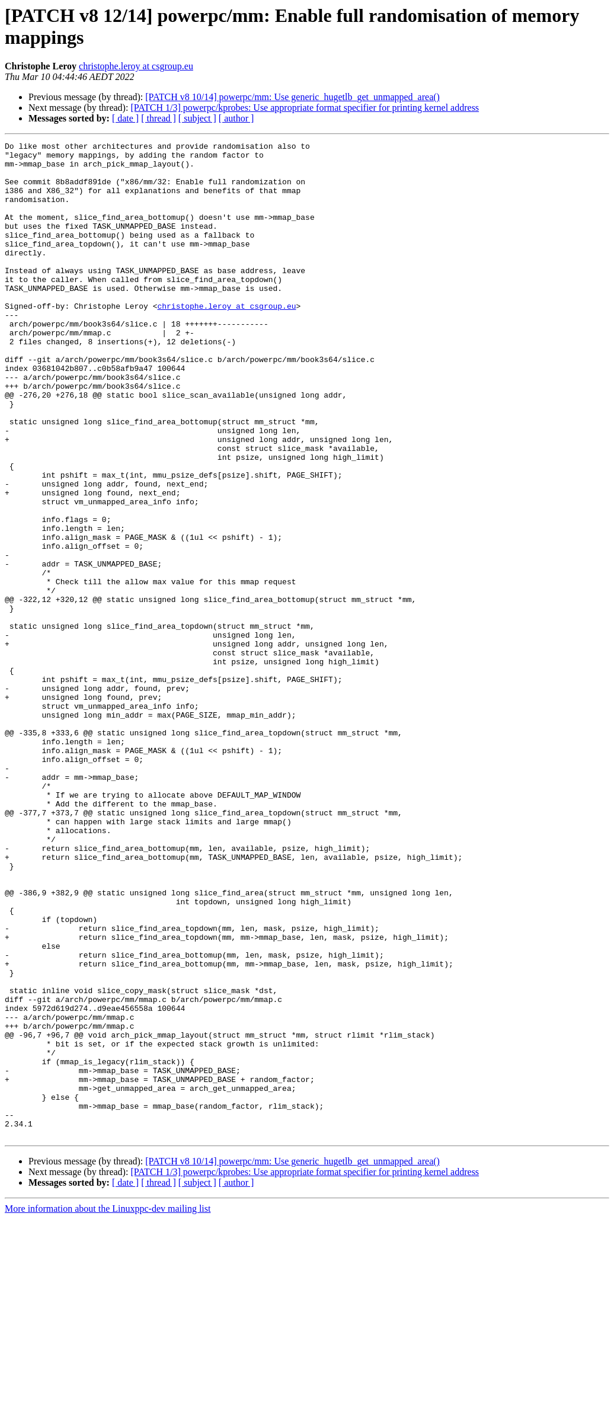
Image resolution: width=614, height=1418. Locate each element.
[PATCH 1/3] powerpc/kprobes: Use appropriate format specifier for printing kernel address (304, 108)
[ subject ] (197, 118)
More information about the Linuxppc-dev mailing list (107, 1408)
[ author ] (236, 118)
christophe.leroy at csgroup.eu (136, 66)
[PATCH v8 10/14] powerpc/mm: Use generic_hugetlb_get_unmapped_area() (292, 97)
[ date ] (125, 118)
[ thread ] (158, 118)
